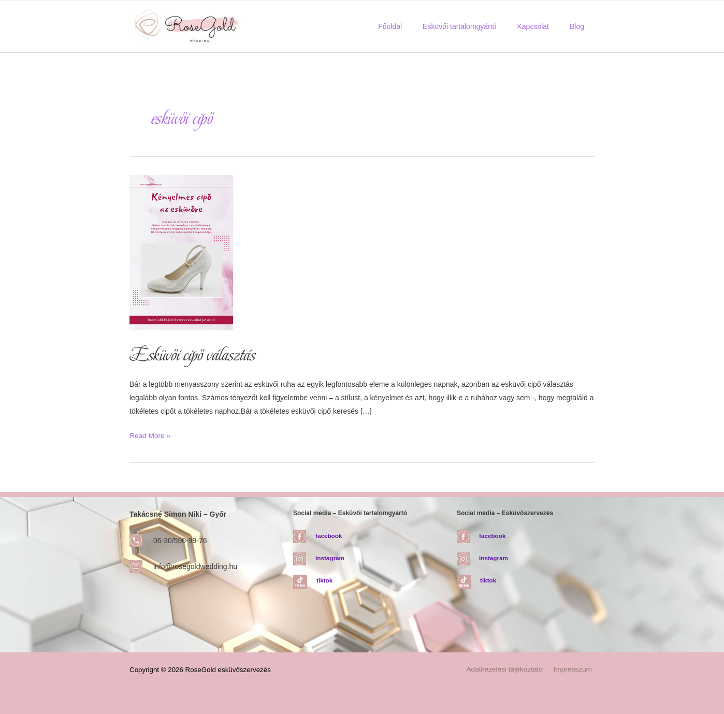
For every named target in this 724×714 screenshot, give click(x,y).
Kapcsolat (542, 26)
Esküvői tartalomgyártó (475, 26)
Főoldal (412, 26)
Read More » (150, 435)
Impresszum (575, 669)
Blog (580, 26)
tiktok (324, 580)
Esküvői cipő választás (194, 355)
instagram (330, 557)
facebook (329, 534)
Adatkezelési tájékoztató (509, 669)
